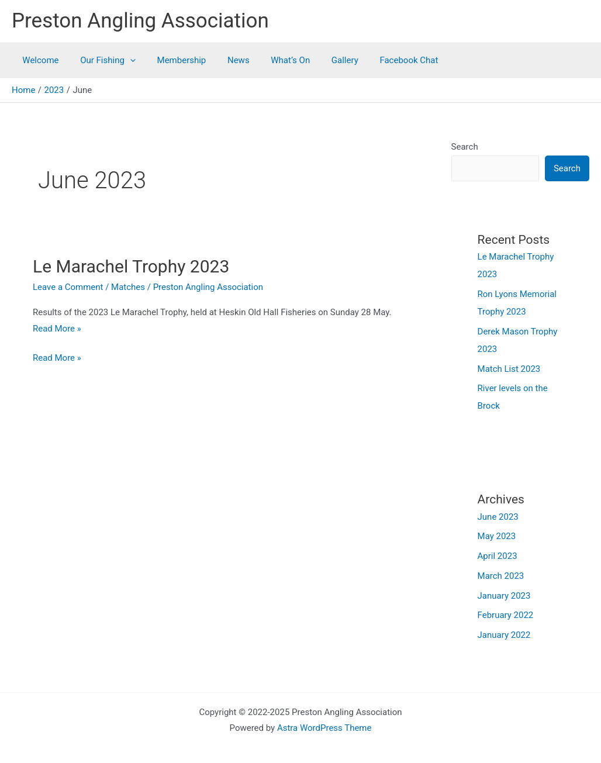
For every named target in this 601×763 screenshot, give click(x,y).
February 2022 (506, 615)
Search (464, 146)
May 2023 (497, 536)
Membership (171, 60)
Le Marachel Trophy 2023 (131, 266)
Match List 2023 (509, 369)
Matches (128, 287)
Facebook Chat (383, 60)
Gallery (323, 60)
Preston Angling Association (140, 21)
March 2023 (501, 576)
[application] (124, 60)
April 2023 (497, 556)
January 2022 (504, 635)
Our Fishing (102, 60)
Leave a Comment (68, 287)
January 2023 (504, 596)
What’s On (272, 60)
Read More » (57, 328)
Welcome (38, 60)
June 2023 (498, 517)
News (225, 60)
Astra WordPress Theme (324, 728)
